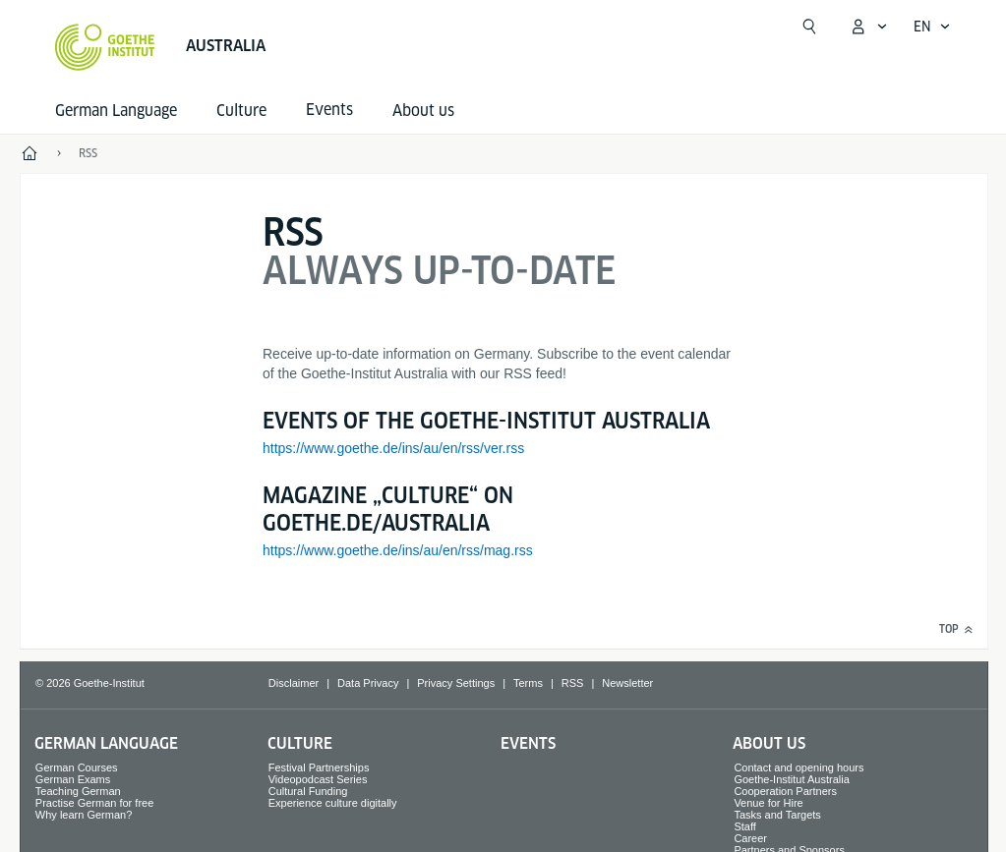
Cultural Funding (308, 791)
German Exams (72, 779)
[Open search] (809, 26)
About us (423, 110)
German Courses (76, 767)
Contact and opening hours (798, 767)
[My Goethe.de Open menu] (868, 26)
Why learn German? (83, 815)
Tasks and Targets (777, 815)
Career (750, 838)
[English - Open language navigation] (932, 26)
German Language (116, 110)
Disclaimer (293, 683)
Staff (744, 826)
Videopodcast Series (318, 779)
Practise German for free (94, 803)
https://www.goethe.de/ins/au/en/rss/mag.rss (398, 550)
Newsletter (627, 683)
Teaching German (78, 791)
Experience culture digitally (332, 803)
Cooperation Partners (785, 791)
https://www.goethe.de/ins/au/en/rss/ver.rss (393, 448)
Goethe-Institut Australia (791, 779)
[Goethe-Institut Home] (104, 47)
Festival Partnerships (319, 767)
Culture (241, 110)
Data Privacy (367, 683)
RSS (573, 683)
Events (528, 743)
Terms (528, 683)
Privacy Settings (456, 683)
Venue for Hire (768, 803)
